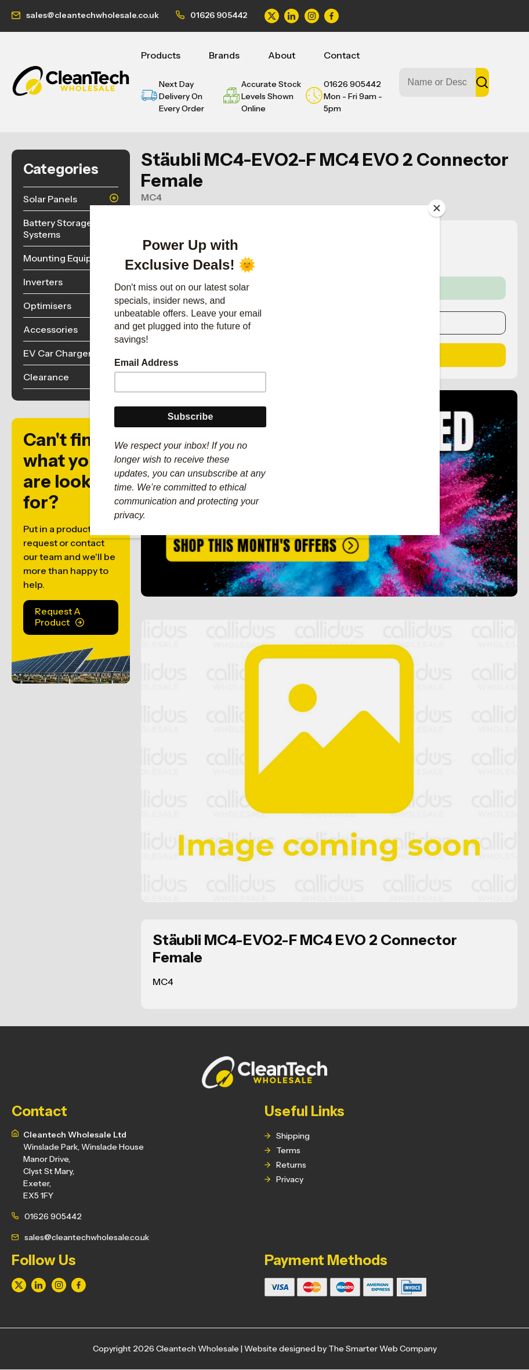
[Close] (436, 208)
